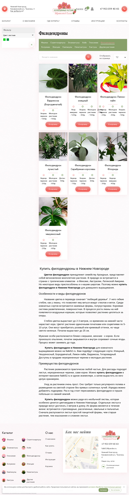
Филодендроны (108, 42)
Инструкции (98, 21)
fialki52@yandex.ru (109, 448)
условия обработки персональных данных (105, 487)
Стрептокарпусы (57, 42)
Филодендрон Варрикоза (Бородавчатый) (53, 100)
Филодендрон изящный (83, 99)
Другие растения (106, 47)
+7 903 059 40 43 (109, 8)
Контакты (122, 21)
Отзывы (75, 21)
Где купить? (53, 21)
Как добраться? (17, 11)
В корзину (53, 124)
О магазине (29, 21)
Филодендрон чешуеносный (53, 232)
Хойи (84, 42)
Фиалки (44, 42)
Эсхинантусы (74, 42)
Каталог (6, 21)
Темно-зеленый (8, 39)
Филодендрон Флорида (113, 167)
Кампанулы (67, 47)
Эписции (56, 47)
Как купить (49, 446)
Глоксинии (93, 42)
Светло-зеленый (4, 39)
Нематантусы (81, 47)
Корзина (79, 9)
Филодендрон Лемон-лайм (112, 99)
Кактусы (93, 47)
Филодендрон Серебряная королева (83, 167)
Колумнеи (45, 47)
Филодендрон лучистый (53, 167)
